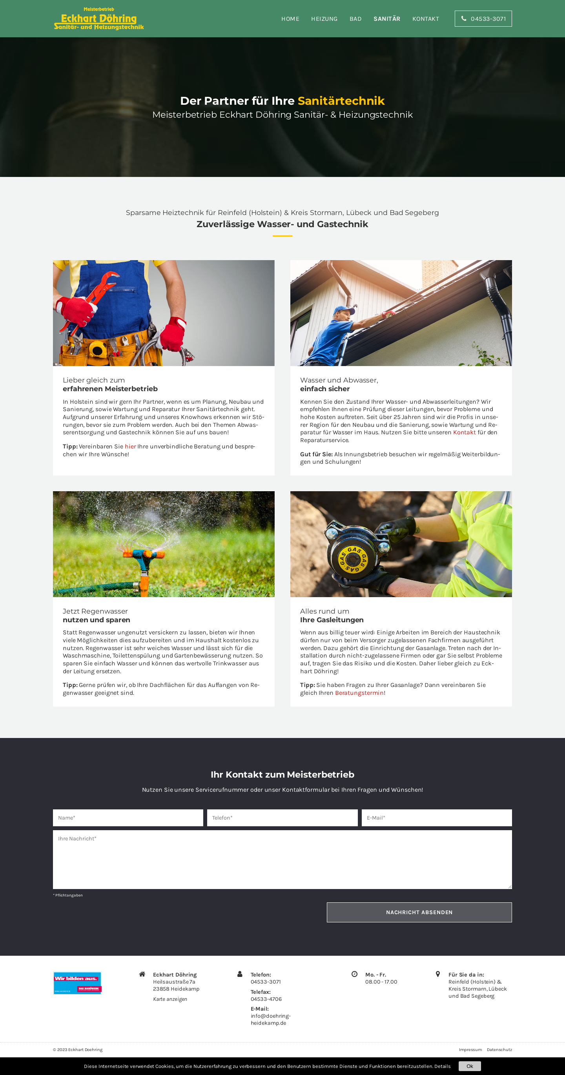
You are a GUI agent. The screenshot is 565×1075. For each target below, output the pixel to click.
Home (290, 18)
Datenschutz (499, 1049)
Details (442, 1066)
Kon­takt (464, 432)
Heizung (324, 18)
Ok (470, 1066)
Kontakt (425, 18)
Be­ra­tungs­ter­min (359, 692)
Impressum (470, 1049)
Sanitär (387, 18)
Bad (356, 18)
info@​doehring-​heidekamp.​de (271, 1019)
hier (130, 446)
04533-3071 (266, 981)
